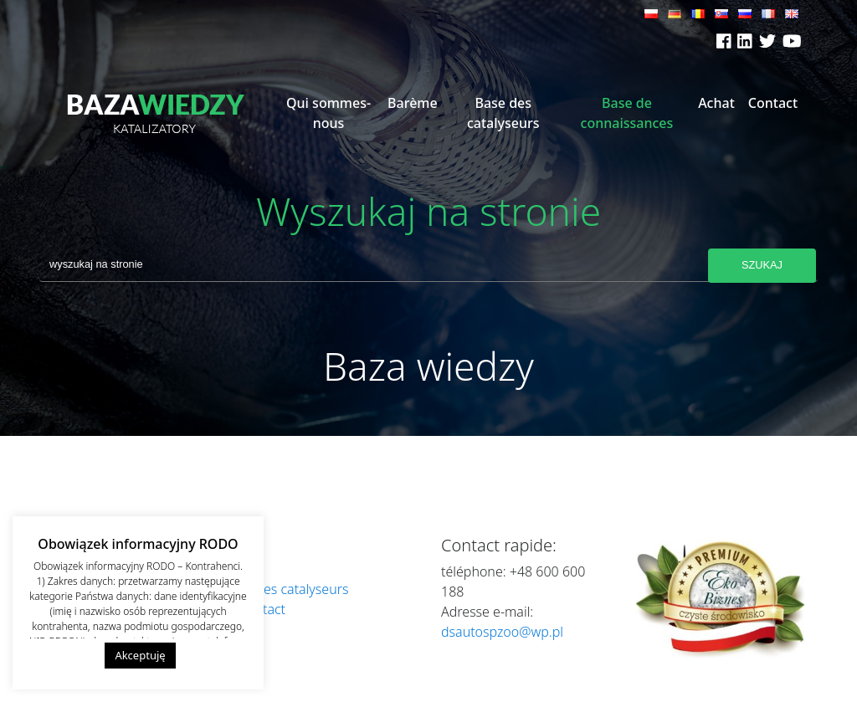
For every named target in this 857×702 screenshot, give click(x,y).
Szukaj (762, 265)
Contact (773, 103)
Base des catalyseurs (503, 113)
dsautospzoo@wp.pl (502, 632)
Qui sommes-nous (328, 113)
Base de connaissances (627, 113)
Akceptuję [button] (140, 655)
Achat (716, 103)
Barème (412, 103)
